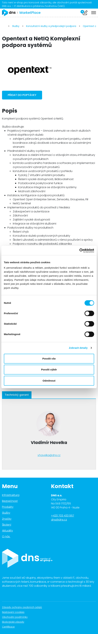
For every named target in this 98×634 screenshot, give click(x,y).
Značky (6, 519)
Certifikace (10, 626)
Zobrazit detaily (78, 347)
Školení (6, 525)
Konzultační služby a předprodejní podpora (51, 26)
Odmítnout (49, 380)
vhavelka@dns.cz (49, 455)
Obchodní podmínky (16, 617)
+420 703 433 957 (62, 516)
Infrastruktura (10, 495)
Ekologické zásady (15, 622)
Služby (15, 26)
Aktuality (7, 531)
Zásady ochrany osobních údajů (23, 607)
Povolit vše (49, 358)
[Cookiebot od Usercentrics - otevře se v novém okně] (79, 250)
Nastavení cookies (13, 612)
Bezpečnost (10, 501)
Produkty (7, 507)
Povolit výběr (49, 369)
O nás (8, 536)
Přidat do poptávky (22, 95)
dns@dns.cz (59, 520)
